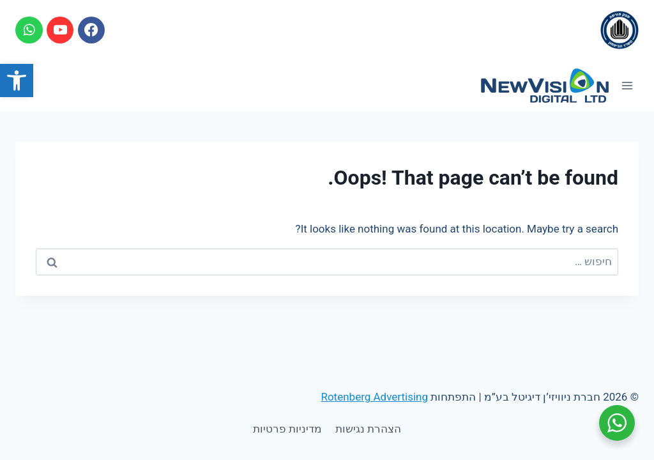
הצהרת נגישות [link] (368, 428)
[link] (16, 80)
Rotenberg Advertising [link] (374, 396)
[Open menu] (627, 85)
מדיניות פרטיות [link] (287, 428)
